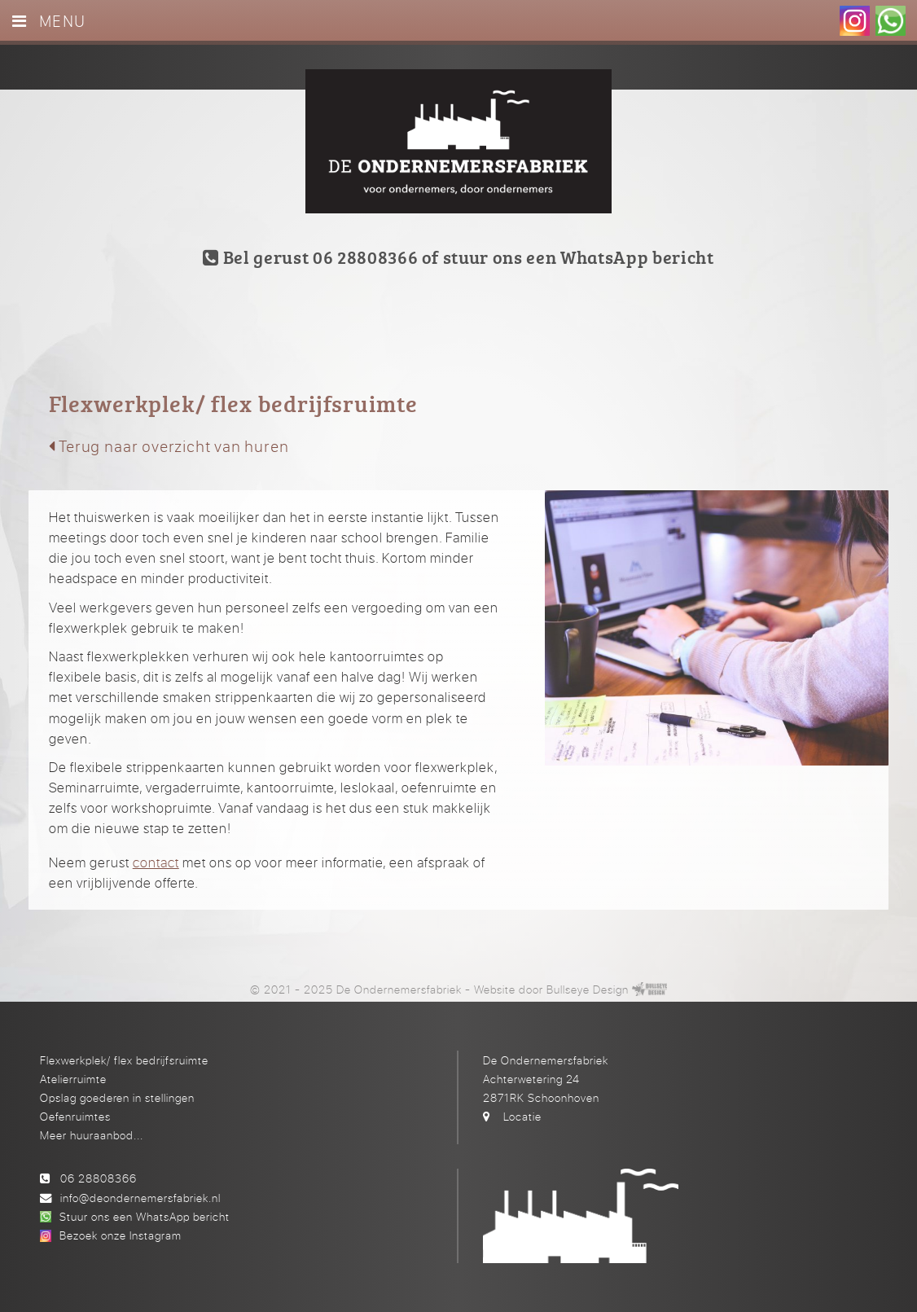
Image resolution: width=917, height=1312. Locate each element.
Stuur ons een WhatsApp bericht (144, 1216)
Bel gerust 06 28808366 (310, 257)
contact (156, 862)
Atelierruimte (73, 1078)
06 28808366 (98, 1178)
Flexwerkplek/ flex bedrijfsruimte (124, 1060)
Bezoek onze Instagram (120, 1235)
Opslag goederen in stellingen (117, 1097)
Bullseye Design (587, 989)
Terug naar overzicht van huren (169, 446)
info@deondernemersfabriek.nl (140, 1197)
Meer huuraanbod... (91, 1135)
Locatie (522, 1116)
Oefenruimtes (75, 1116)
